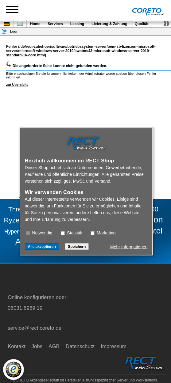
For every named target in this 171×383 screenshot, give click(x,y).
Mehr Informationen (128, 247)
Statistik (71, 232)
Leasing (77, 24)
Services (55, 24)
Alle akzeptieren (42, 247)
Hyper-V (14, 232)
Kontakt (16, 346)
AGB (54, 346)
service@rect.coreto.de (34, 328)
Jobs (36, 346)
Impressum (113, 346)
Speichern (77, 247)
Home (35, 24)
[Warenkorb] (4, 32)
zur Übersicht (17, 84)
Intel (154, 230)
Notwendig (39, 232)
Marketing (103, 232)
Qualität (142, 24)
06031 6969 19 (25, 308)
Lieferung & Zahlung (109, 24)
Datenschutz (80, 346)
